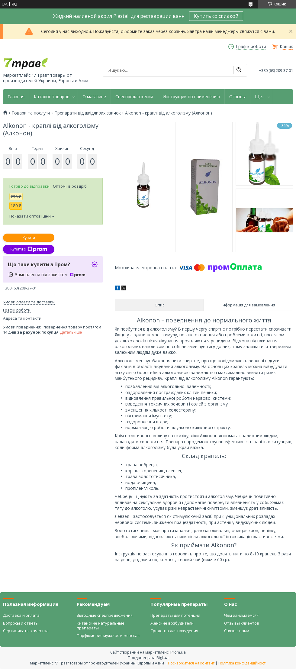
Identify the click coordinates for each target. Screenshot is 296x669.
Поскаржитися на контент (191, 663)
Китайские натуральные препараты (100, 625)
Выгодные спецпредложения (105, 615)
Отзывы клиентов (241, 623)
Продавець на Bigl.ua (148, 657)
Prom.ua (178, 652)
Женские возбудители (172, 623)
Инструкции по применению (191, 96)
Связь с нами (236, 630)
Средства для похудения (174, 630)
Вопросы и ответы (21, 623)
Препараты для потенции (175, 615)
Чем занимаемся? (241, 615)
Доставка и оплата (21, 615)
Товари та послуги (30, 113)
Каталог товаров (51, 96)
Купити (28, 237)
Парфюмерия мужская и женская (108, 635)
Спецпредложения (134, 96)
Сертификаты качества (26, 630)
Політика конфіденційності (242, 663)
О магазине (94, 96)
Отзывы (237, 96)
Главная (16, 96)
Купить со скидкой (216, 16)
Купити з (28, 249)
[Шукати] (238, 70)
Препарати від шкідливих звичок (87, 113)
